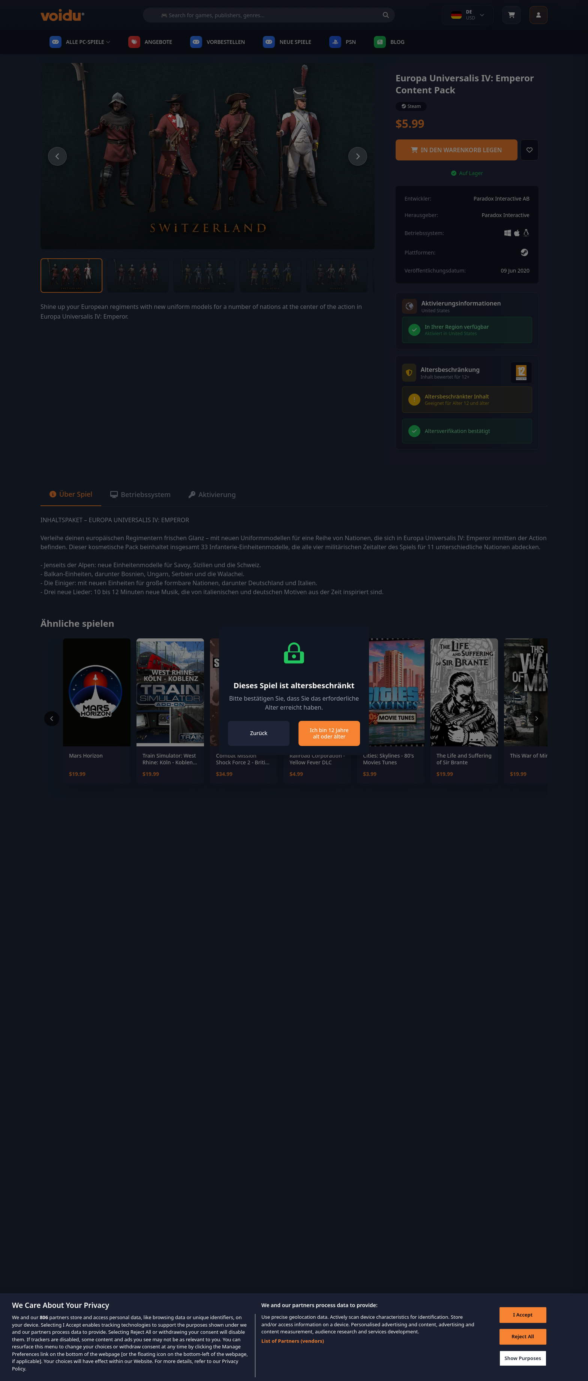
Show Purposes (522, 1369)
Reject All (523, 1348)
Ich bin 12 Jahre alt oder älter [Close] (329, 733)
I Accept (522, 1326)
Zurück (258, 733)
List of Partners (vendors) (292, 1352)
